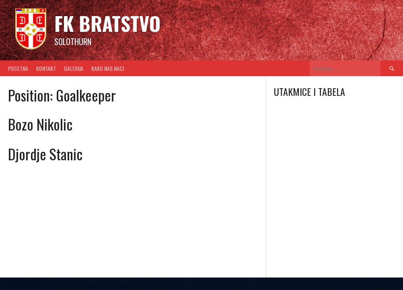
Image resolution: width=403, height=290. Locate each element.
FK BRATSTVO (107, 23)
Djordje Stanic (45, 153)
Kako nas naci (107, 68)
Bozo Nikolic (40, 124)
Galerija (73, 68)
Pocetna (18, 68)
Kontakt (46, 68)
